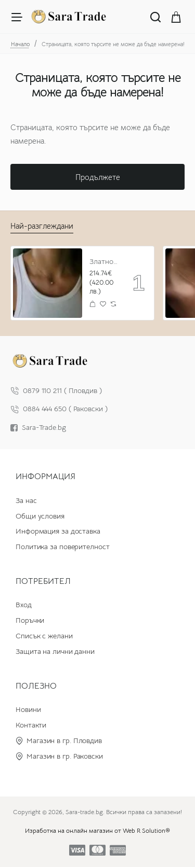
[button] (93, 303)
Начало (20, 44)
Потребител (43, 581)
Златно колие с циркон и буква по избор (103, 261)
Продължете (97, 177)
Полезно (36, 686)
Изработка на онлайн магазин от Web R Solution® (97, 830)
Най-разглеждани (41, 226)
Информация (45, 476)
